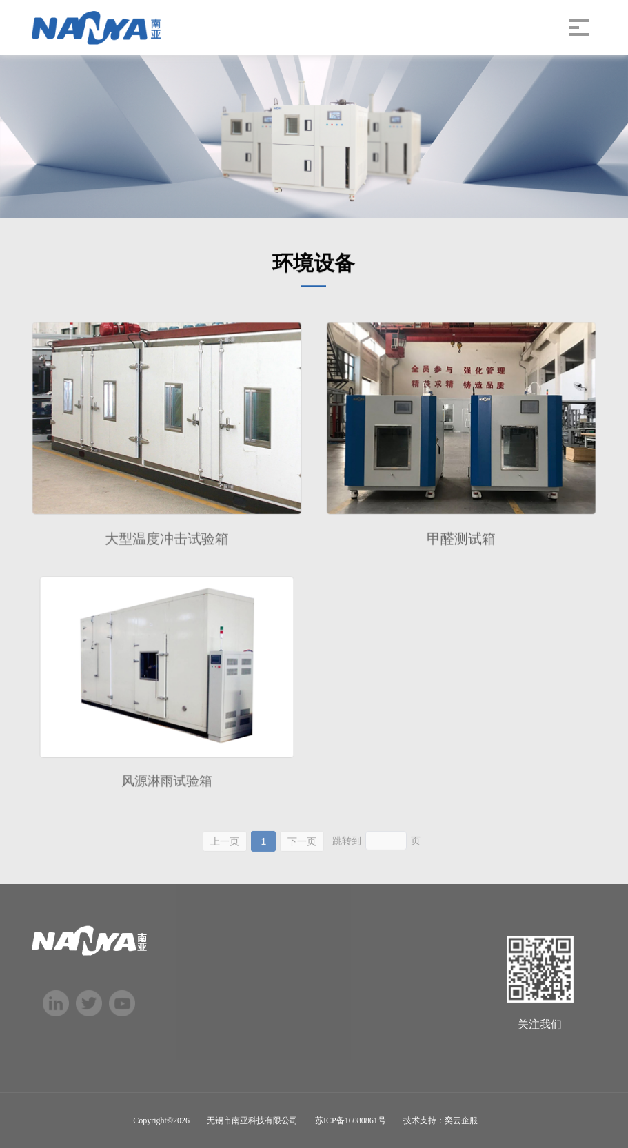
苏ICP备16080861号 (350, 1120)
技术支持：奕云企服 (440, 1120)
